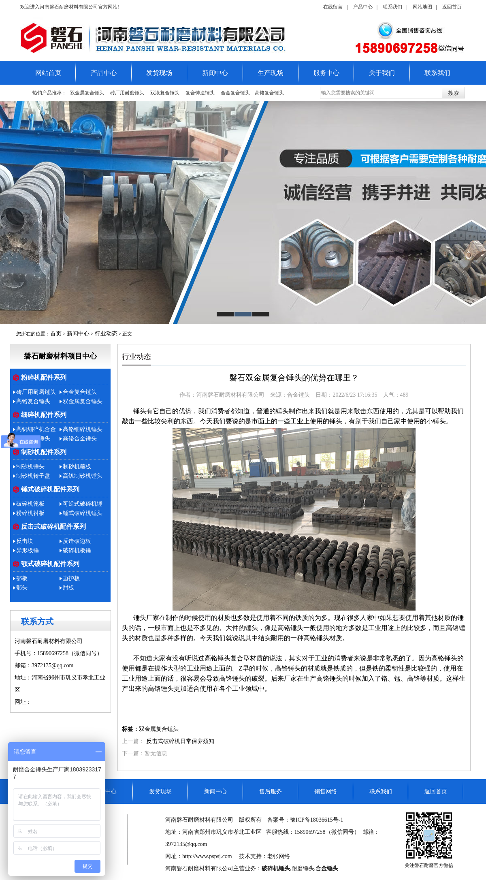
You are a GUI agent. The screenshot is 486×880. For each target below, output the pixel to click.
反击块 (24, 541)
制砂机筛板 (77, 466)
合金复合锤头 (235, 93)
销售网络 (325, 791)
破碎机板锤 (77, 550)
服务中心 (326, 72)
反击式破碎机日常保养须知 (180, 741)
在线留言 (333, 7)
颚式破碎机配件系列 (50, 563)
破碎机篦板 (30, 504)
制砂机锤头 (30, 466)
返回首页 (452, 7)
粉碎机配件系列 (43, 377)
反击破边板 (77, 541)
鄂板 (22, 578)
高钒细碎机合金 (36, 429)
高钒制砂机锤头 (82, 476)
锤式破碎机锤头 (82, 513)
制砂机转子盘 (33, 476)
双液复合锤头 (164, 93)
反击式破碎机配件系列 (53, 526)
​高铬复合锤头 (269, 93)
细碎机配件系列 (43, 414)
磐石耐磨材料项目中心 (60, 356)
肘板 (68, 588)
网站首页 (48, 72)
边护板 (71, 578)
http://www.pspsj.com (56, 702)
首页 (56, 334)
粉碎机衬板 (30, 513)
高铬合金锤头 (80, 439)
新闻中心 (215, 72)
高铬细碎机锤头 (82, 429)
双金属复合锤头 (87, 93)
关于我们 (382, 72)
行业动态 (106, 334)
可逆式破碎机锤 (82, 504)
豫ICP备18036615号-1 (316, 820)
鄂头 (22, 588)
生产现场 (271, 72)
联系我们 (392, 7)
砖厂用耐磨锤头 (127, 93)
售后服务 (270, 791)
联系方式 (37, 621)
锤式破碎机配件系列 (50, 489)
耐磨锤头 (303, 868)
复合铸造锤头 (200, 93)
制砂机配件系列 (43, 452)
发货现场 (159, 72)
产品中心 (363, 7)
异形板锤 (27, 550)
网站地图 (422, 7)
